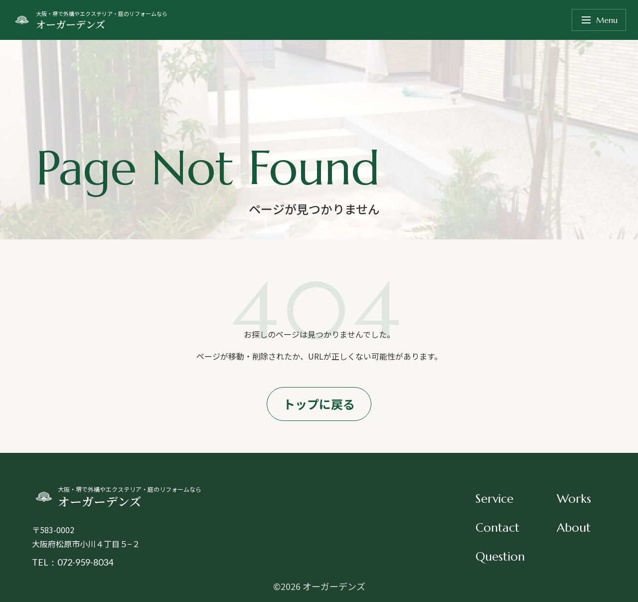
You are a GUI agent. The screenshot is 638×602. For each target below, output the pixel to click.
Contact (497, 527)
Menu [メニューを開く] (599, 20)
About (574, 527)
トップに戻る (319, 403)
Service (494, 498)
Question (500, 556)
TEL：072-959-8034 (72, 562)
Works (574, 498)
